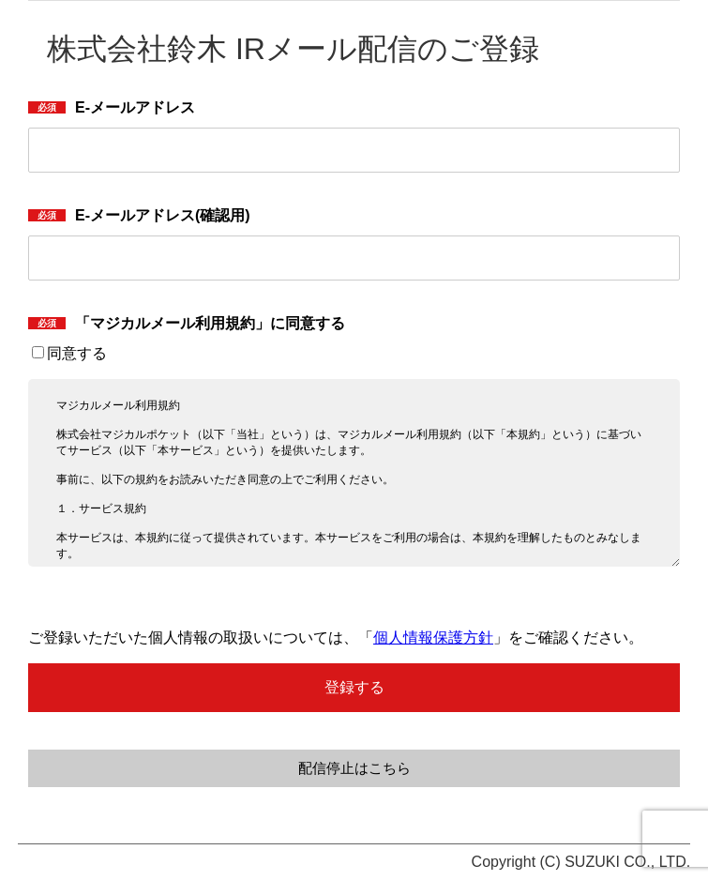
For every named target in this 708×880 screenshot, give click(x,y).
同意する (69, 353)
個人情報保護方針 (433, 637)
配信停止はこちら (354, 768)
